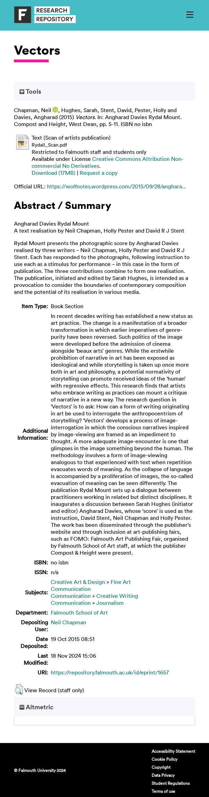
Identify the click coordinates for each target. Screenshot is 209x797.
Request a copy (99, 172)
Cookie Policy (164, 759)
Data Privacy (163, 775)
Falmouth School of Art (79, 612)
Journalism (110, 602)
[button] (19, 689)
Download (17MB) (53, 172)
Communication (71, 588)
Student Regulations (171, 783)
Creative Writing (117, 595)
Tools (30, 91)
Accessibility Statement (173, 751)
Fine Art (121, 581)
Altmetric (36, 707)
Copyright (161, 767)
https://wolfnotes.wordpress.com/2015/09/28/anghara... (116, 186)
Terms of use (163, 791)
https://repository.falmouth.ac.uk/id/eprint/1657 (110, 672)
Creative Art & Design (78, 581)
